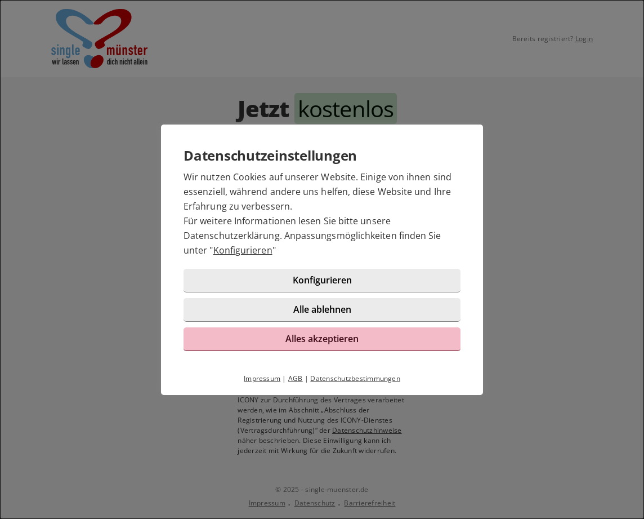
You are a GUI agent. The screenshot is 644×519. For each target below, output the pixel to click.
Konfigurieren (242, 250)
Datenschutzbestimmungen (355, 378)
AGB (295, 378)
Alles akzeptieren (322, 338)
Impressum (262, 378)
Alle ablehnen (322, 309)
